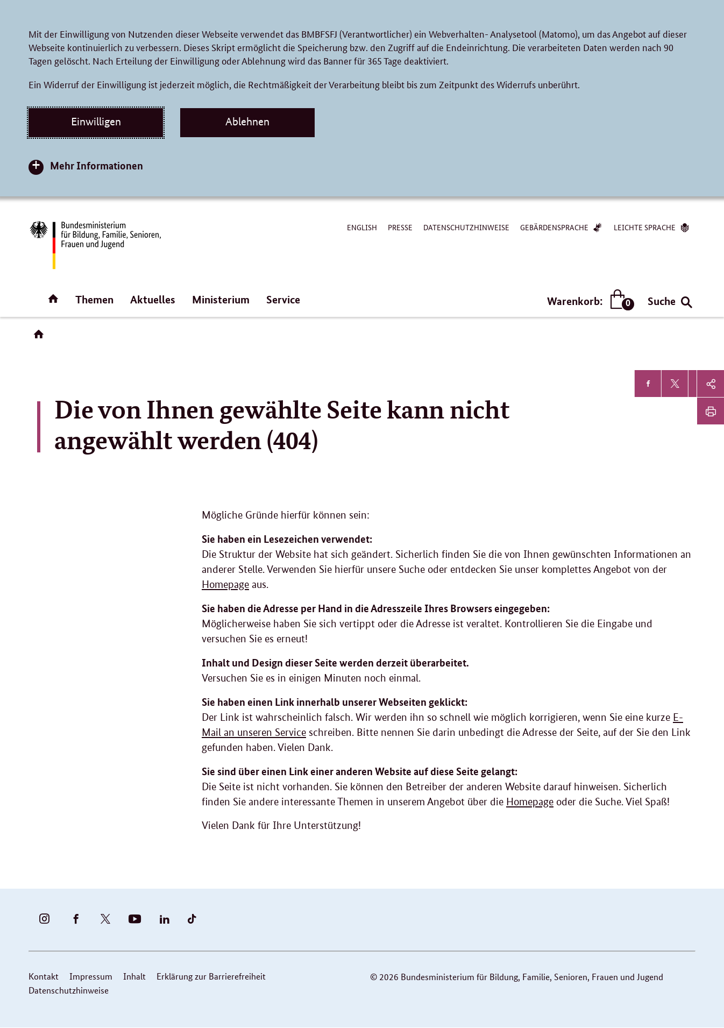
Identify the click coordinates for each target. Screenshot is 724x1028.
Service (283, 299)
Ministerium (221, 299)
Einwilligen (96, 121)
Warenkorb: (588, 301)
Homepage (225, 584)
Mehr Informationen (96, 165)
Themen (94, 299)
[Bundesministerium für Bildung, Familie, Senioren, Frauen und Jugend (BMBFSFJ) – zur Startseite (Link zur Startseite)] (95, 245)
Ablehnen (247, 121)
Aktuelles (152, 299)
